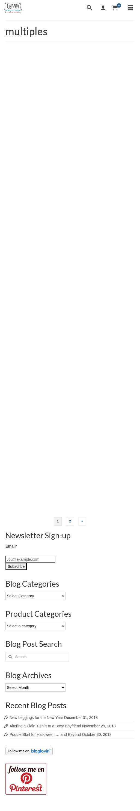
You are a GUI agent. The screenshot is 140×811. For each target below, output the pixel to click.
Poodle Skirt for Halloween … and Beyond (45, 734)
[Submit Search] (9, 657)
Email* (11, 546)
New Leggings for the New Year (36, 717)
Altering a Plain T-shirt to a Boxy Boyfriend (45, 726)
